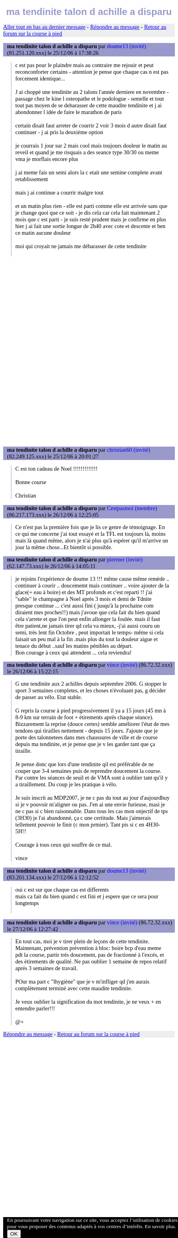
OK (14, 1234)
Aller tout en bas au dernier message (44, 27)
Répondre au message (114, 27)
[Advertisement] (89, 351)
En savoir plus (160, 1226)
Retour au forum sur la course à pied (98, 1034)
